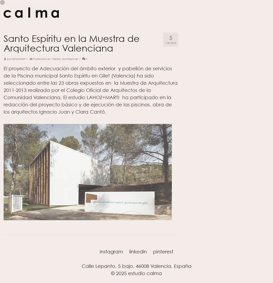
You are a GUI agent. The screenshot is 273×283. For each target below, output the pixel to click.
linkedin (138, 251)
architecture (70, 59)
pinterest (163, 251)
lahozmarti (18, 59)
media (56, 59)
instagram (111, 251)
